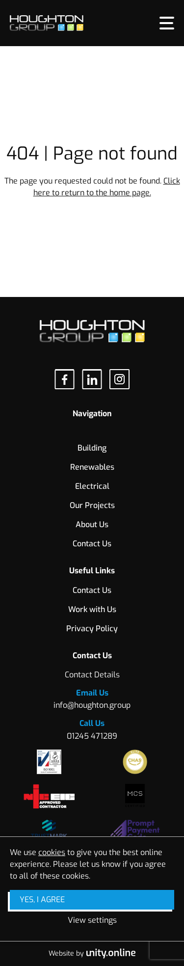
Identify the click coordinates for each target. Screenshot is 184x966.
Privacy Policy (92, 628)
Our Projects (92, 505)
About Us (92, 524)
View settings (92, 920)
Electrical (92, 486)
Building (92, 448)
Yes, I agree (42, 899)
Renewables (92, 467)
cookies (51, 852)
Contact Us (92, 543)
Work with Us (92, 609)
